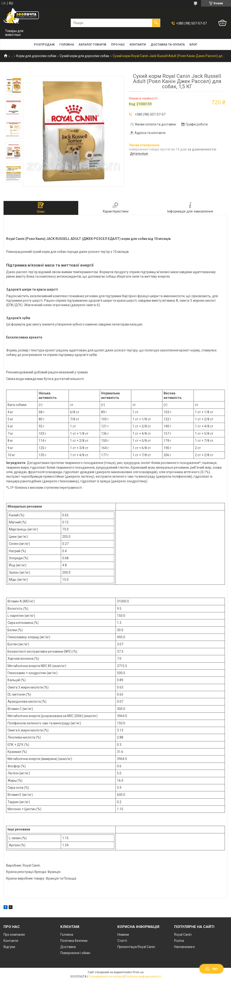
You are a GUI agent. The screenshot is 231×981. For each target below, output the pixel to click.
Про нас (118, 44)
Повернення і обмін (75, 953)
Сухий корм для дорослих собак (84, 56)
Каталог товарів (92, 44)
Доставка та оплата (168, 44)
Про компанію (14, 934)
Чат (211, 969)
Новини (123, 934)
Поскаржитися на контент (105, 976)
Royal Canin (183, 934)
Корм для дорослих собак (36, 56)
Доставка (68, 947)
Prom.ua (138, 972)
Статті (122, 941)
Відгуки (9, 947)
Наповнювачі (184, 947)
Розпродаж (44, 44)
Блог (193, 44)
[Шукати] (156, 23)
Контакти (138, 44)
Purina (179, 941)
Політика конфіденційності (143, 976)
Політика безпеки (73, 941)
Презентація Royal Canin (136, 947)
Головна (66, 44)
